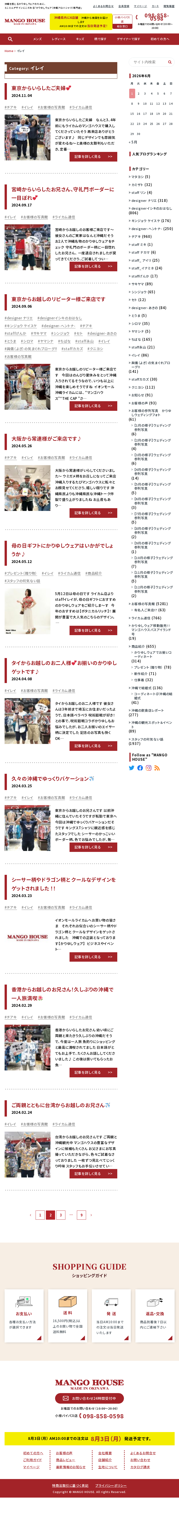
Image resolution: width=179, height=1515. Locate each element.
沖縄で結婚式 (141, 688)
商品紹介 (95, 573)
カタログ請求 (140, 1467)
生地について (108, 1467)
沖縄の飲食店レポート (147, 710)
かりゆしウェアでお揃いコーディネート (153, 654)
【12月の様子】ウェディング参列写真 (153, 589)
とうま (11, 341)
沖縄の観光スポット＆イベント (151, 724)
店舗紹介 (105, 1459)
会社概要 (105, 1453)
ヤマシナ (46, 341)
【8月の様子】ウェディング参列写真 (152, 530)
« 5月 (133, 142)
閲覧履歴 (169, 6)
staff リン (138, 192)
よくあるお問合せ (103, 6)
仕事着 (139, 680)
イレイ (28, 107)
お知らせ (137, 395)
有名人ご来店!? (145, 610)
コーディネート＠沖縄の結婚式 (153, 696)
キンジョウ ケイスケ (22, 325)
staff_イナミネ (142, 268)
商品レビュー (65, 1459)
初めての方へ (33, 1453)
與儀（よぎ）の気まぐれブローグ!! (32, 348)
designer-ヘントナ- (60, 325)
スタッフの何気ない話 (24, 580)
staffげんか (16, 333)
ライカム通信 (82, 107)
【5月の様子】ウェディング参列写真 (152, 486)
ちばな (65, 341)
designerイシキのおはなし (61, 318)
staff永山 (86, 341)
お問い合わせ (140, 1459)
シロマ (28, 341)
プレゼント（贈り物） (22, 573)
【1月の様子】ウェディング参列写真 (152, 427)
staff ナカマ (140, 252)
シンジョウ (61, 333)
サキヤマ (40, 333)
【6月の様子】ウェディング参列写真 (152, 501)
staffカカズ (73, 348)
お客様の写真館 (52, 107)
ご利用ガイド (32, 1459)
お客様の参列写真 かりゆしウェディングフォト (151, 413)
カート (155, 6)
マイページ (140, 6)
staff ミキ (138, 244)
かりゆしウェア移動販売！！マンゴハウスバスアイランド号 (151, 629)
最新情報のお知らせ (71, 1467)
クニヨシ (96, 348)
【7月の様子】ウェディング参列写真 (152, 516)
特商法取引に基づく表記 (70, 1485)
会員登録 (123, 6)
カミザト (137, 185)
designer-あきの (103, 333)
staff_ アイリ (141, 260)
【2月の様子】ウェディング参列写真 (152, 442)
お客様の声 (139, 403)
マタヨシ (137, 177)
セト (79, 333)
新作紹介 (141, 674)
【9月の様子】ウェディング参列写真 (152, 545)
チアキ (12, 107)
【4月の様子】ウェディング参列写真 (152, 471)
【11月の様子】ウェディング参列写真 (153, 574)
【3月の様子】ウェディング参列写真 (152, 457)
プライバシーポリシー (111, 1485)
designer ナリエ (20, 318)
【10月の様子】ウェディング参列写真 (153, 560)
